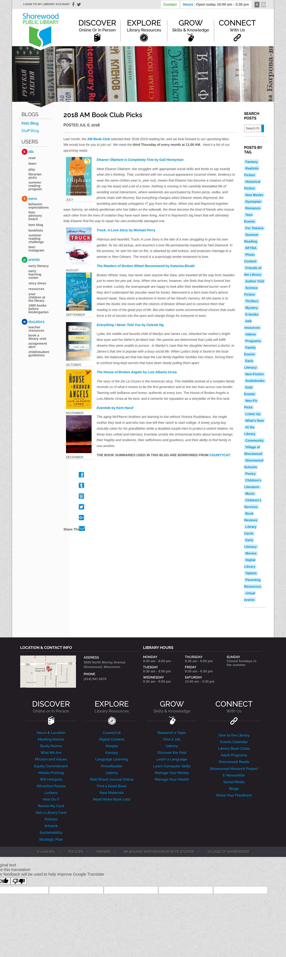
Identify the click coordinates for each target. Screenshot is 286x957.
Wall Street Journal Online (112, 780)
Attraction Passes (51, 786)
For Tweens (254, 228)
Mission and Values (51, 759)
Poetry (250, 474)
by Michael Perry (126, 230)
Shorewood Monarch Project (234, 769)
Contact (170, 4)
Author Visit (254, 281)
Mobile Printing (51, 773)
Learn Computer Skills (172, 766)
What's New (254, 420)
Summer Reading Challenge (36, 239)
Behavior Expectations (38, 205)
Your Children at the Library (36, 297)
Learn (32, 163)
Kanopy (111, 753)
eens (29, 199)
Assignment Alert (37, 345)
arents (31, 260)
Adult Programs (234, 755)
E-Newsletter (234, 775)
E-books (251, 314)
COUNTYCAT (220, 455)
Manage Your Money (172, 773)
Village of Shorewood (228, 852)
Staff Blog (30, 131)
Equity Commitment (51, 766)
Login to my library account (46, 4)
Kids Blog (30, 123)
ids (28, 152)
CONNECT (233, 706)
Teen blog (35, 224)
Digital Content (111, 739)
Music (250, 493)
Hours (216, 4)
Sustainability (51, 833)
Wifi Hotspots (51, 780)
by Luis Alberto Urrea (137, 372)
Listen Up (252, 414)
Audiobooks (255, 381)
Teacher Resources (36, 328)
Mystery (251, 308)
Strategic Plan (51, 840)
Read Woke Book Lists (111, 799)
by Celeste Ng (130, 325)
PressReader (112, 766)
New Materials (112, 793)
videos (250, 334)
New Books (254, 195)
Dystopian (253, 201)
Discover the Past (171, 753)
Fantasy (251, 162)
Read (31, 158)
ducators (33, 322)
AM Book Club (98, 139)
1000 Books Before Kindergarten (38, 309)
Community (254, 440)
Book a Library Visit (37, 337)
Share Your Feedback (234, 795)
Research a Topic (172, 733)
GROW (171, 706)
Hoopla (112, 746)
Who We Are (50, 753)
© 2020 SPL (46, 852)
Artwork (51, 826)
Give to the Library (233, 735)
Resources (36, 288)
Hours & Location (51, 733)
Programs (253, 341)
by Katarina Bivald (146, 266)
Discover (97, 25)
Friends (103, 852)
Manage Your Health (172, 780)
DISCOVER (51, 706)
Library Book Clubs (234, 749)
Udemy (111, 773)
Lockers (51, 793)
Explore (144, 25)
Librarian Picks (34, 176)
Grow (190, 25)
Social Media (234, 782)
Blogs (29, 114)
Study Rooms (51, 746)
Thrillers (251, 301)
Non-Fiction (254, 374)
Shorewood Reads (234, 762)
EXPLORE (111, 706)
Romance (252, 208)
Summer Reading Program (35, 186)
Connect (237, 25)
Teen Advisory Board (35, 216)
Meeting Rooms (51, 739)
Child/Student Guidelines (38, 353)
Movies (251, 553)
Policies (51, 819)
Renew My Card (51, 806)
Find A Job (172, 739)
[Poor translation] (18, 881)
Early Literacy (38, 266)
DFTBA (251, 248)
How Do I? (51, 799)
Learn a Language (172, 759)
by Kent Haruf (115, 408)
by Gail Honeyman (140, 160)
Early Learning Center (34, 274)
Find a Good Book (112, 786)
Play (31, 169)
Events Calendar (234, 742)
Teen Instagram (36, 248)
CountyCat (111, 733)
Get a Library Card (51, 813)
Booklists (35, 230)
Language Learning (111, 759)
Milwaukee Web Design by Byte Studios (159, 852)
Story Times (37, 283)
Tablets (251, 573)
